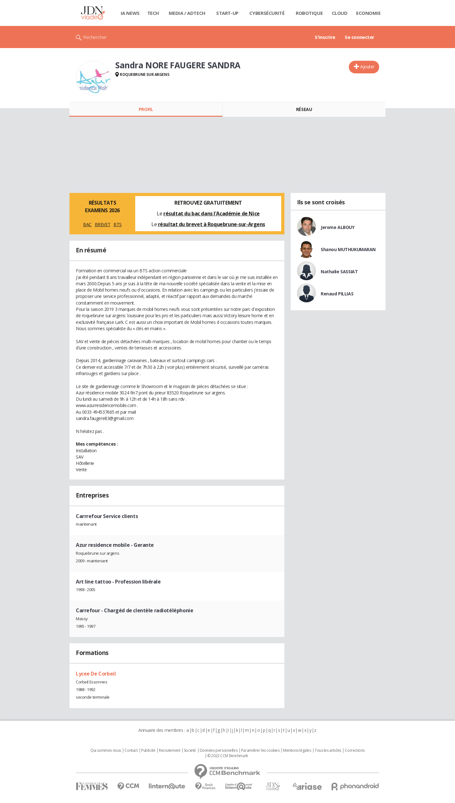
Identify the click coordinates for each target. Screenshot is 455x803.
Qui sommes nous (105, 750)
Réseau (304, 109)
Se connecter (359, 37)
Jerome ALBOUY (338, 227)
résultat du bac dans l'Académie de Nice (211, 213)
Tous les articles (328, 750)
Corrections (354, 750)
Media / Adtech (187, 13)
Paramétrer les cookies (260, 750)
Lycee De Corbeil (96, 673)
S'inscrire (325, 37)
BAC (87, 224)
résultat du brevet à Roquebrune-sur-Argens (211, 224)
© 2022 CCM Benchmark (227, 756)
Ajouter (367, 67)
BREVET (102, 224)
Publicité (148, 750)
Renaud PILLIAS (337, 294)
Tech (153, 13)
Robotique (309, 13)
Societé (190, 750)
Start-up (227, 13)
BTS (117, 224)
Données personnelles (219, 750)
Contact (130, 750)
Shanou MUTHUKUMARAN (348, 249)
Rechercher (95, 37)
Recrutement (169, 750)
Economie (368, 13)
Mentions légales (297, 750)
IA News (130, 13)
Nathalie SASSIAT (339, 272)
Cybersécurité (267, 13)
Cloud (340, 13)
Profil (146, 109)
